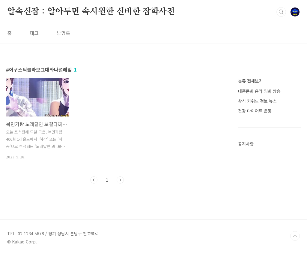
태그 (34, 33)
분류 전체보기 (250, 81)
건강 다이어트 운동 (255, 111)
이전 (93, 180)
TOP (295, 236)
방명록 (63, 33)
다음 (120, 180)
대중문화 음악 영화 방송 (259, 91)
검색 (281, 11)
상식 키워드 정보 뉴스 (257, 101)
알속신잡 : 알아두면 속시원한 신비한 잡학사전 (91, 11)
